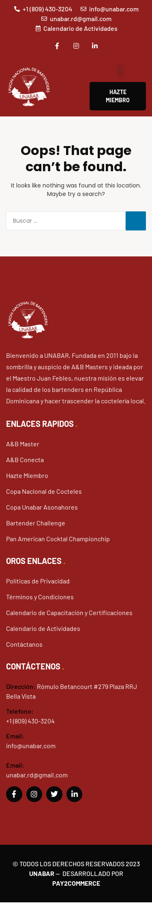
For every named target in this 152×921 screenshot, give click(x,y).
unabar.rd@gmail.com (37, 775)
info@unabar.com (31, 745)
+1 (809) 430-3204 (30, 721)
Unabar (41, 873)
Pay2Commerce (76, 883)
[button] (120, 71)
